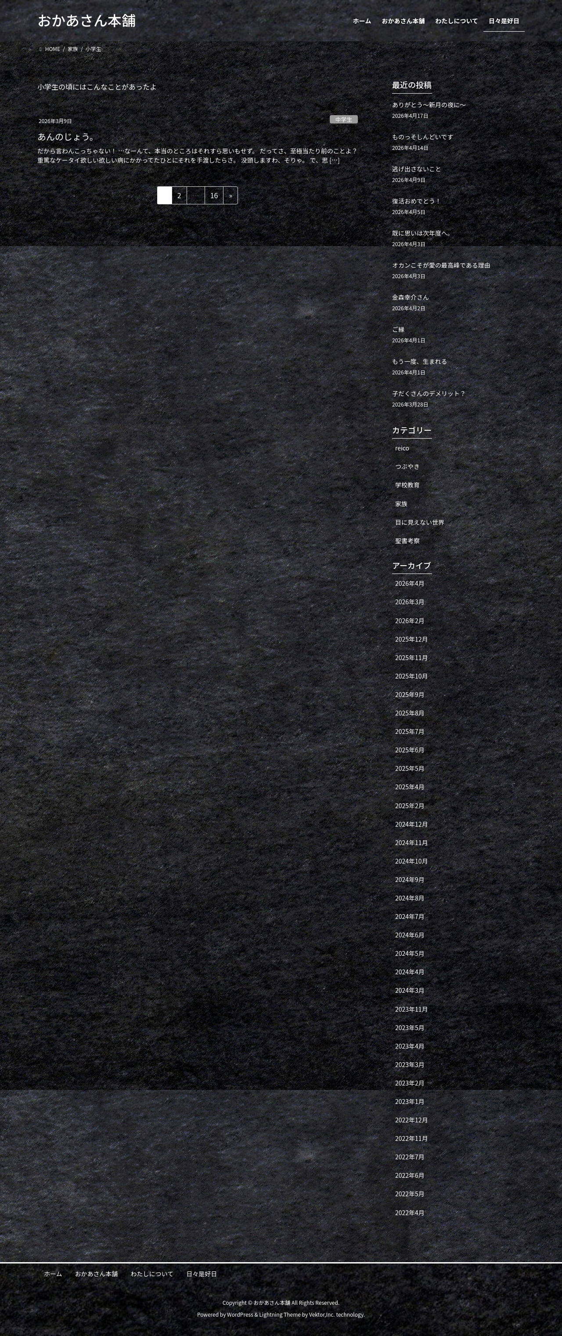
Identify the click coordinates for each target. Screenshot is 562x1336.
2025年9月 (410, 694)
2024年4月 (410, 971)
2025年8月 (410, 712)
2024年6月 (410, 934)
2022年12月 (411, 1119)
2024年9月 (410, 879)
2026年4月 (410, 583)
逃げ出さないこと (416, 168)
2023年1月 (410, 1101)
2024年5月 (410, 953)
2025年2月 (410, 805)
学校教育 (407, 484)
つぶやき (407, 466)
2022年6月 (410, 1175)
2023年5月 (410, 1027)
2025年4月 (410, 786)
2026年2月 (410, 620)
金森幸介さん (410, 297)
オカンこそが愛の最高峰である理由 (441, 265)
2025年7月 (410, 731)
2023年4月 (410, 1046)
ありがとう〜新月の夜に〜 (429, 104)
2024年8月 (410, 897)
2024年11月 (411, 842)
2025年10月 (411, 676)
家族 (401, 503)
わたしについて (152, 1273)
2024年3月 (410, 990)
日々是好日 (201, 1273)
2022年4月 (410, 1212)
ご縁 (398, 329)
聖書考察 (407, 540)
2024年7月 (410, 916)
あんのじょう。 (67, 136)
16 (214, 196)
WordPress (240, 1314)
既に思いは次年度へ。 (423, 233)
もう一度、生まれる (419, 361)
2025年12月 (411, 639)
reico (402, 447)
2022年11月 (411, 1138)
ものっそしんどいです (422, 136)
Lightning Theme (280, 1314)
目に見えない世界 (419, 522)
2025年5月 (410, 768)
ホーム (53, 1273)
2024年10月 (411, 861)
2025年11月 (411, 657)
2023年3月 (410, 1064)
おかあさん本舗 (96, 1273)
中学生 (343, 119)
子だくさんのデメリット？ (429, 393)
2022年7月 (410, 1156)
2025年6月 (410, 749)
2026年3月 (410, 601)
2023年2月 (410, 1082)
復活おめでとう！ (416, 200)
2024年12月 (411, 824)
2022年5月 (410, 1193)
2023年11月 (411, 1009)
